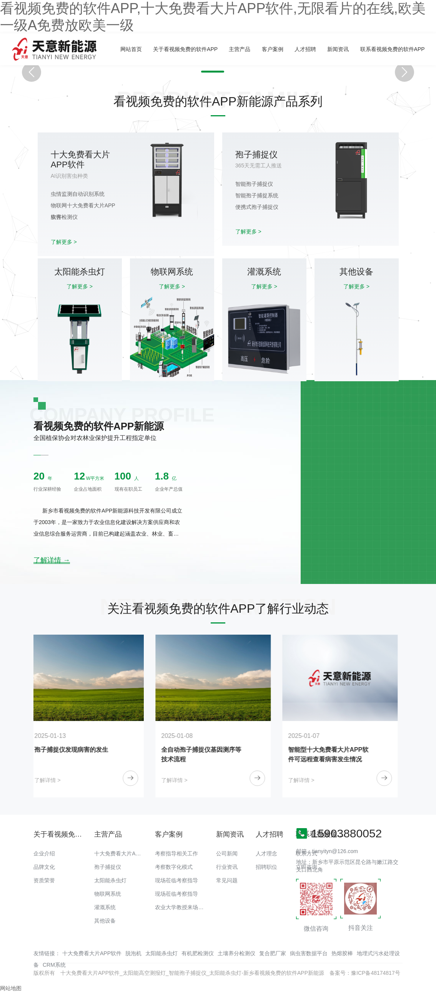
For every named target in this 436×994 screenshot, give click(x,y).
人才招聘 (305, 49)
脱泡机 (133, 953)
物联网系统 (107, 894)
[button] (209, 72)
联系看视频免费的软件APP (392, 49)
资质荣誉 (44, 880)
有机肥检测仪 (197, 953)
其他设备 (105, 921)
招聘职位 (266, 867)
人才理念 (266, 853)
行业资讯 (227, 867)
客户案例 (272, 49)
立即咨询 (306, 867)
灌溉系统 (105, 907)
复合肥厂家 (272, 953)
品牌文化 (44, 867)
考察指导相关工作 (176, 853)
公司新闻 (227, 853)
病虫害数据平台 (309, 953)
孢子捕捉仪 (107, 867)
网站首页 (131, 49)
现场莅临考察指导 (176, 880)
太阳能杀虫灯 (110, 880)
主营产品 (239, 49)
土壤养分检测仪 (236, 953)
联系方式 (306, 853)
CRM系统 (54, 965)
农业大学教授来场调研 (182, 907)
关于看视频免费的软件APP (185, 49)
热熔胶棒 (342, 953)
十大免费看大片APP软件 (123, 853)
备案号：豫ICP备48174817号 (364, 973)
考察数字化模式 (174, 867)
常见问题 (227, 880)
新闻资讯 (338, 49)
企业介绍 (44, 853)
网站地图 (11, 988)
